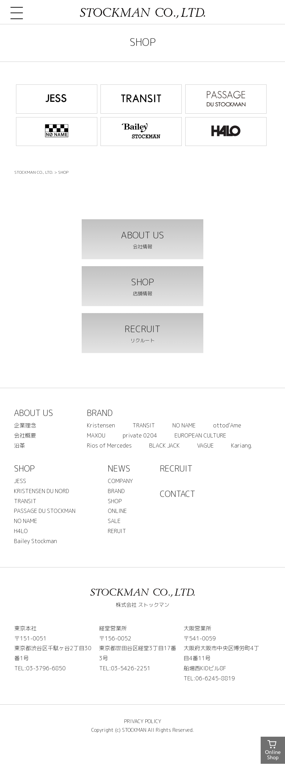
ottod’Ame (227, 425)
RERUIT (117, 531)
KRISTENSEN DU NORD (41, 491)
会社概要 (25, 435)
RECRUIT (176, 468)
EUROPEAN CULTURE (200, 435)
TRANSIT (143, 425)
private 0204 (140, 435)
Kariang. (241, 445)
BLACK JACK (164, 445)
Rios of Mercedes (109, 445)
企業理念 (25, 425)
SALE (114, 521)
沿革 (19, 445)
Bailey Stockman (35, 541)
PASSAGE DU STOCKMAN (44, 511)
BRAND (100, 413)
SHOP (24, 468)
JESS (20, 481)
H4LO (21, 531)
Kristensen (101, 425)
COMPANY (120, 481)
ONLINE (117, 511)
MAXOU (96, 435)
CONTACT (177, 494)
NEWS (119, 468)
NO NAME (184, 425)
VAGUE (205, 445)
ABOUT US (33, 413)
